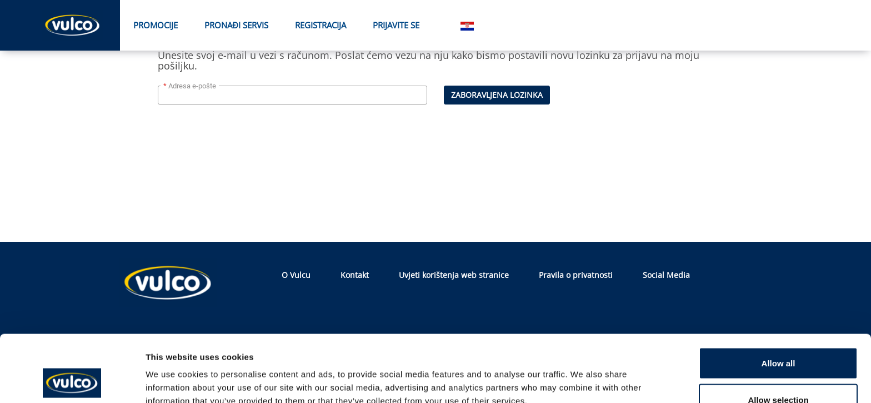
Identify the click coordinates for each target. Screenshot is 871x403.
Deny (778, 373)
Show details (583, 374)
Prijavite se (396, 25)
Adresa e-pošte (192, 85)
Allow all (778, 300)
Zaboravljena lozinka (497, 94)
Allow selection (778, 337)
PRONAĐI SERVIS (236, 25)
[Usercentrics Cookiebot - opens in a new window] (72, 381)
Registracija (320, 25)
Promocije (155, 25)
